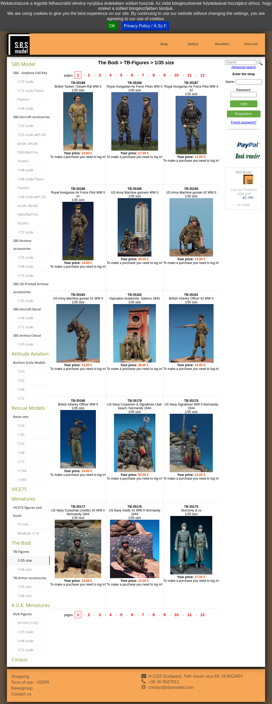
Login (244, 104)
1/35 (20, 434)
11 (189, 75)
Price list (251, 44)
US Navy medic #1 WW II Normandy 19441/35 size (134, 512)
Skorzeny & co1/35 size (191, 510)
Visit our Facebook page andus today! (243, 188)
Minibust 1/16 (28, 533)
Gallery (193, 44)
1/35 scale (25, 257)
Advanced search (243, 67)
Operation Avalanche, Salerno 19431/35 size (134, 298)
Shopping (20, 676)
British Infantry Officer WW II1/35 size (78, 404)
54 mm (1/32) (27, 622)
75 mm (22, 524)
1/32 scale (25, 125)
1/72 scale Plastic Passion (30, 95)
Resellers (222, 44)
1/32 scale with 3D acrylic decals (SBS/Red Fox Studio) (31, 147)
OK (112, 26)
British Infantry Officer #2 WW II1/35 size (191, 298)
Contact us (21, 694)
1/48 (20, 389)
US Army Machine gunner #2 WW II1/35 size (191, 192)
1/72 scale (25, 81)
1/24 (20, 371)
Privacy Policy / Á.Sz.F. (145, 26)
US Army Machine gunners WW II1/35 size (134, 192)
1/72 (20, 398)
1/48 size (24, 569)
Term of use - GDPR (30, 682)
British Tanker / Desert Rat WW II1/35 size (78, 86)
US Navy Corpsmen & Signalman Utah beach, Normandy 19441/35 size (134, 406)
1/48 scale (25, 108)
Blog (164, 44)
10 (176, 75)
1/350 (22, 479)
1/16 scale (25, 275)
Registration (243, 114)
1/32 (20, 380)
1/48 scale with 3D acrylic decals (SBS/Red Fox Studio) (31, 209)
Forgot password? (243, 122)
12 (202, 75)
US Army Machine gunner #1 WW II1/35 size (78, 298)
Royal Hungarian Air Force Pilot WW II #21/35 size (191, 88)
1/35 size (24, 560)
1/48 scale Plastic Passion (30, 183)
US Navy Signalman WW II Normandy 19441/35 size (191, 406)
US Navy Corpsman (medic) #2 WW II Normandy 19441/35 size (78, 512)
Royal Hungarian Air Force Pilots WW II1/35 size (134, 86)
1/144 (22, 470)
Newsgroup (22, 688)
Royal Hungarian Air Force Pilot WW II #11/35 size (78, 194)
